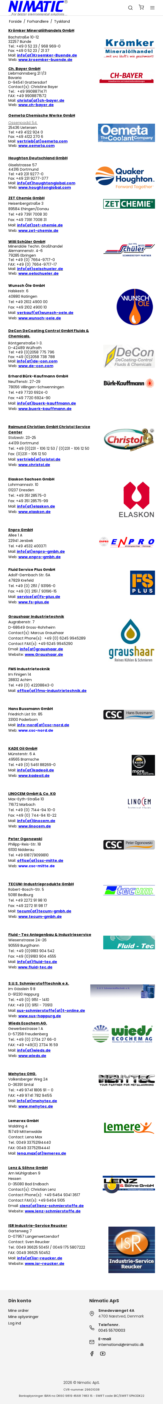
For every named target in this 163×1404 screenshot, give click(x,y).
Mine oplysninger (23, 1316)
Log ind (14, 1323)
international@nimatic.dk (121, 1344)
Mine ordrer (18, 1310)
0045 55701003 (111, 1330)
